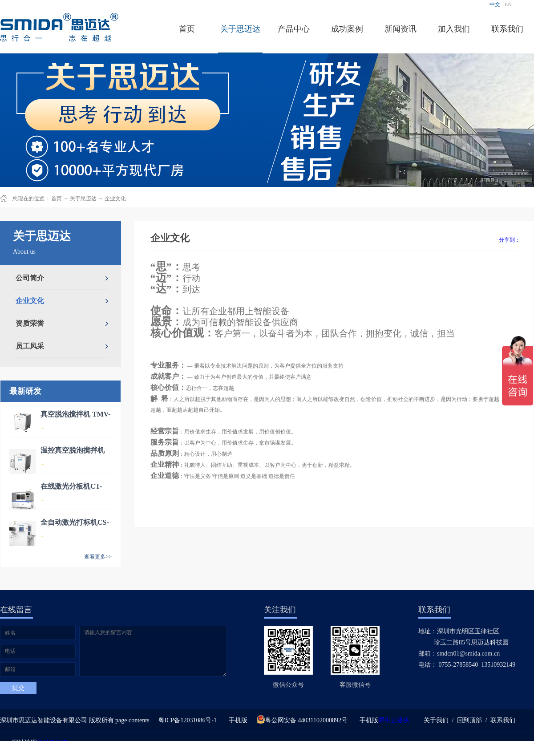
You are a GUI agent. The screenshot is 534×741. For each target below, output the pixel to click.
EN (508, 4)
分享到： (509, 240)
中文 (495, 4)
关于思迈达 (83, 198)
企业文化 (115, 198)
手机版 (236, 720)
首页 (187, 28)
